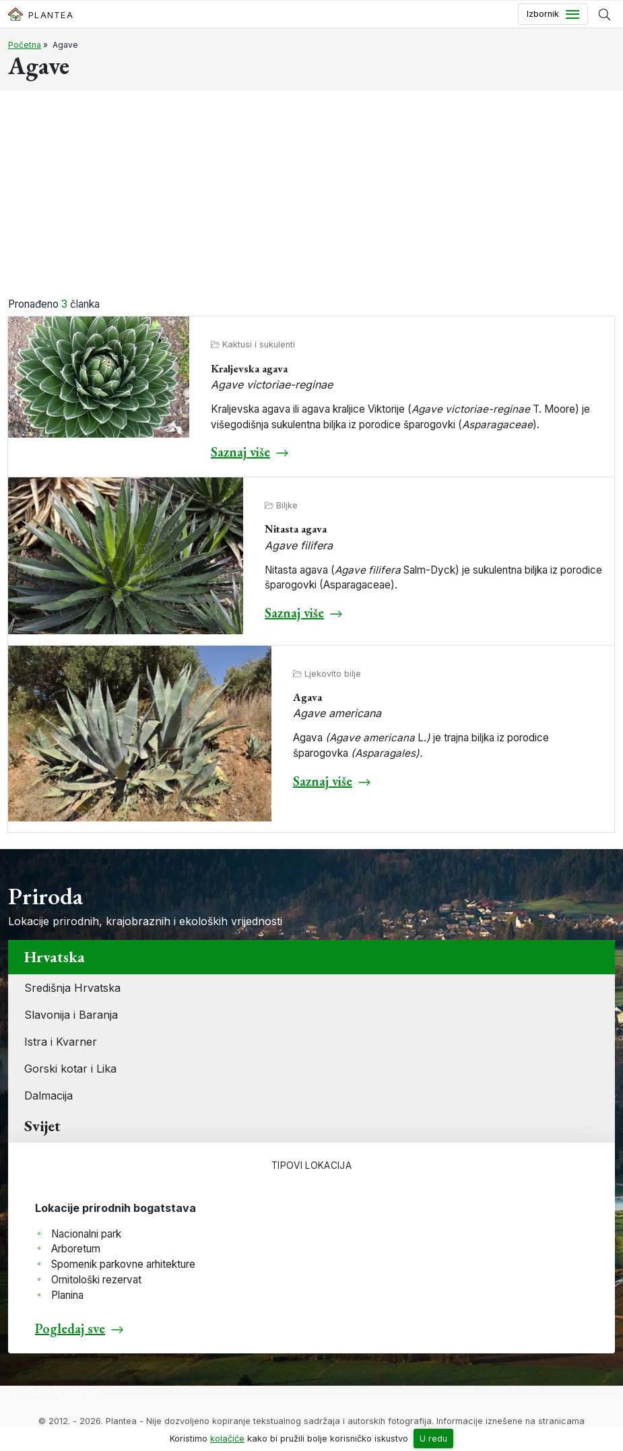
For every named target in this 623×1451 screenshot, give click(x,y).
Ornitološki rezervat (96, 1279)
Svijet (42, 1126)
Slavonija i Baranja (71, 1014)
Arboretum (75, 1248)
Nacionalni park (86, 1233)
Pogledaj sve (70, 1328)
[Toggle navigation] (553, 14)
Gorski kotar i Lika (70, 1068)
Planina (67, 1295)
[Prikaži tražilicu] (604, 14)
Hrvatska (54, 957)
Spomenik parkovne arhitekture (123, 1264)
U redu (433, 1438)
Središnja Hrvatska (72, 987)
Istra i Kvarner (60, 1041)
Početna (24, 45)
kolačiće (227, 1438)
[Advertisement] (311, 196)
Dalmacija (48, 1095)
